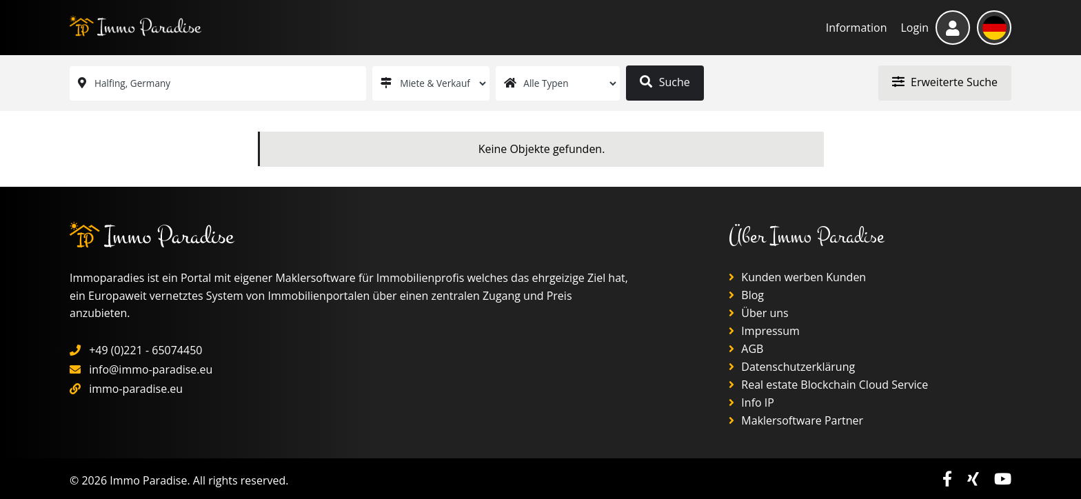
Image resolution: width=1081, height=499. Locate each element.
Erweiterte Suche (945, 82)
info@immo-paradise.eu (150, 369)
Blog (746, 295)
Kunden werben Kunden (797, 277)
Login (914, 27)
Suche (664, 82)
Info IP (751, 402)
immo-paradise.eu (136, 388)
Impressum (764, 330)
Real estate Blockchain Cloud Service (828, 384)
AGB (746, 348)
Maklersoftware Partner (796, 420)
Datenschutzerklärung (792, 366)
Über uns (759, 312)
